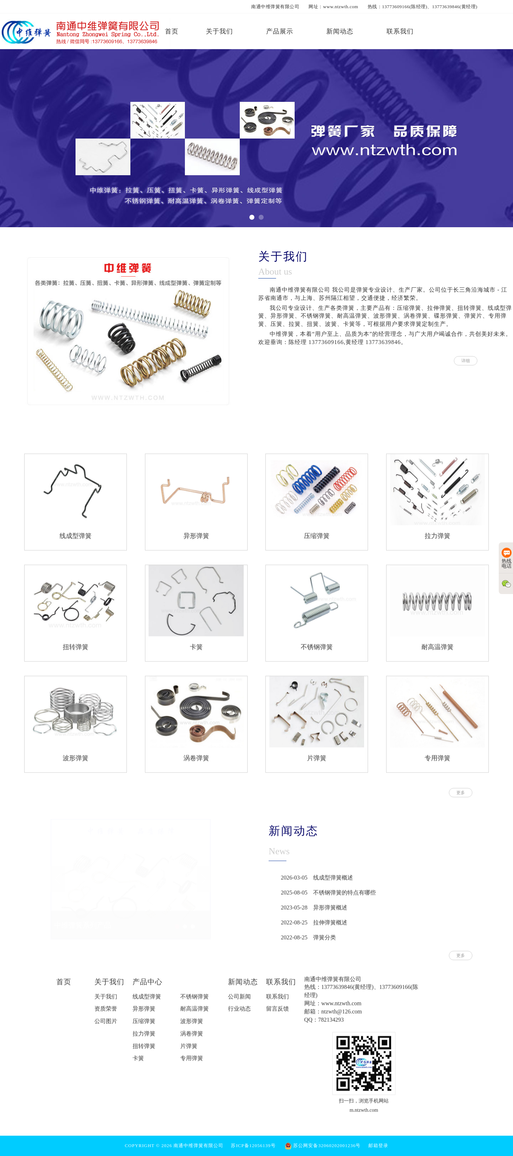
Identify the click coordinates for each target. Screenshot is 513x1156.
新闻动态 (243, 986)
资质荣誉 (105, 1013)
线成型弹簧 (75, 540)
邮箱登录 (378, 1145)
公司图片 (105, 1025)
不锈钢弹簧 (317, 651)
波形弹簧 (75, 762)
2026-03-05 (294, 882)
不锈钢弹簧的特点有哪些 (344, 897)
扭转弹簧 (75, 651)
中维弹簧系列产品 (82, 923)
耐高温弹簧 (437, 651)
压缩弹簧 (317, 540)
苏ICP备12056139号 (253, 1145)
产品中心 (147, 986)
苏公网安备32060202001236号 (323, 1145)
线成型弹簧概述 (333, 882)
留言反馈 (277, 1013)
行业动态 (239, 1013)
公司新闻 (239, 1001)
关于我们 (109, 986)
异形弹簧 (196, 540)
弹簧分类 (324, 942)
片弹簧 (316, 762)
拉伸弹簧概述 (330, 927)
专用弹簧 (437, 762)
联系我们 (281, 986)
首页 (63, 986)
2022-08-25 (294, 927)
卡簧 (196, 651)
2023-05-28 (294, 912)
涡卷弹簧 (196, 762)
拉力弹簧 (437, 540)
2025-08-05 (294, 897)
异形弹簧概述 (330, 912)
